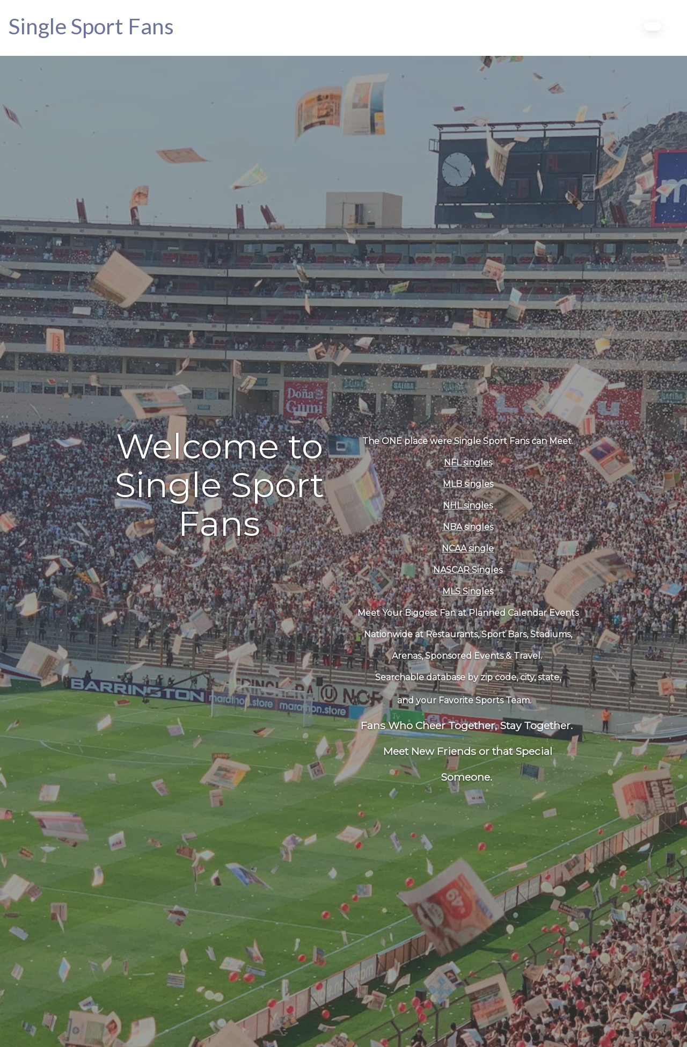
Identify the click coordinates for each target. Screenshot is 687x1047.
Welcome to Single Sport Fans (219, 485)
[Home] (91, 26)
